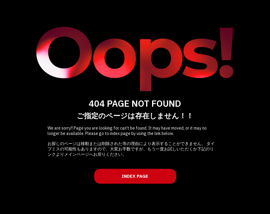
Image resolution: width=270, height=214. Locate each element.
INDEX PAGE (135, 176)
